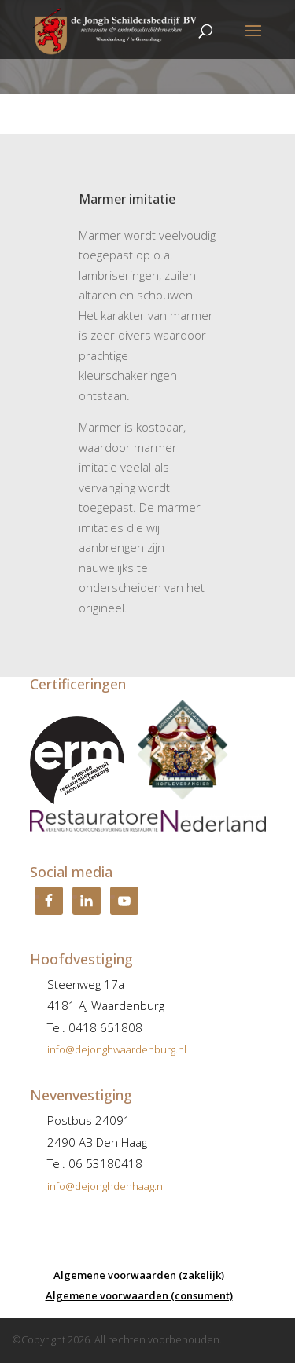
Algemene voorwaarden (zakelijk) (138, 1275)
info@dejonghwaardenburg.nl (116, 1049)
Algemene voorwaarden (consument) (139, 1295)
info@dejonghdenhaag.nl (106, 1186)
